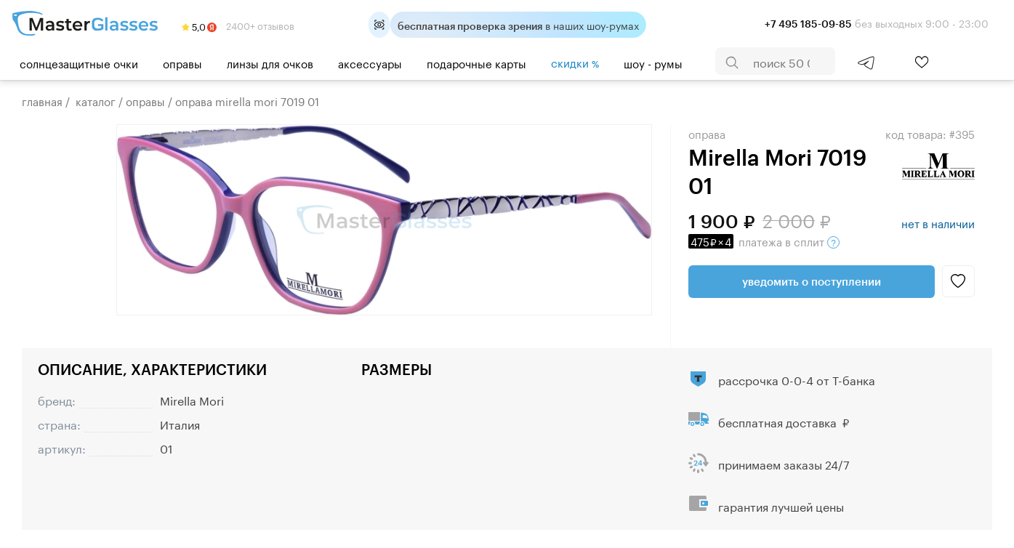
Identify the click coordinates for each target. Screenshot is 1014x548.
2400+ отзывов (238, 24)
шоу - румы (653, 62)
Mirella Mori (192, 399)
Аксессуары (370, 62)
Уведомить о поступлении (811, 281)
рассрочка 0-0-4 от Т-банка (796, 379)
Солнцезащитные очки (79, 62)
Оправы (182, 62)
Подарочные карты (476, 62)
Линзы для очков (270, 62)
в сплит (764, 240)
